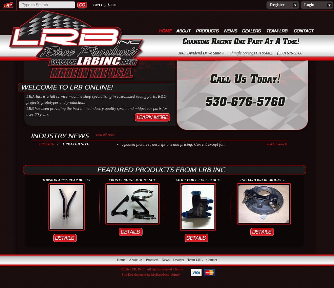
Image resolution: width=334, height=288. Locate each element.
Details (66, 238)
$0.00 (112, 5)
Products (208, 30)
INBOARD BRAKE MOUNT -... (263, 180)
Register (282, 5)
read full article (276, 144)
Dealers (252, 30)
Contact (304, 30)
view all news (105, 135)
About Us (184, 30)
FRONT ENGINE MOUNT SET (132, 180)
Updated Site (76, 144)
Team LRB (278, 30)
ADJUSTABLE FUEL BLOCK (197, 180)
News (231, 30)
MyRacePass (160, 275)
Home (165, 30)
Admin (176, 275)
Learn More (152, 117)
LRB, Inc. (76, 46)
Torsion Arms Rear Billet (66, 180)
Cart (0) (99, 5)
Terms (178, 269)
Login (316, 5)
